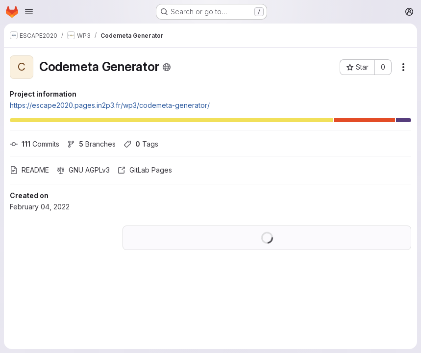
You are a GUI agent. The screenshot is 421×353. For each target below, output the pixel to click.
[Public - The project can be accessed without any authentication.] (167, 67)
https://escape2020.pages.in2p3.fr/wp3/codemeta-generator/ (110, 105)
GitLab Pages (145, 170)
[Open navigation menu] (29, 12)
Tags (141, 144)
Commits (34, 144)
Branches (91, 144)
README (29, 170)
